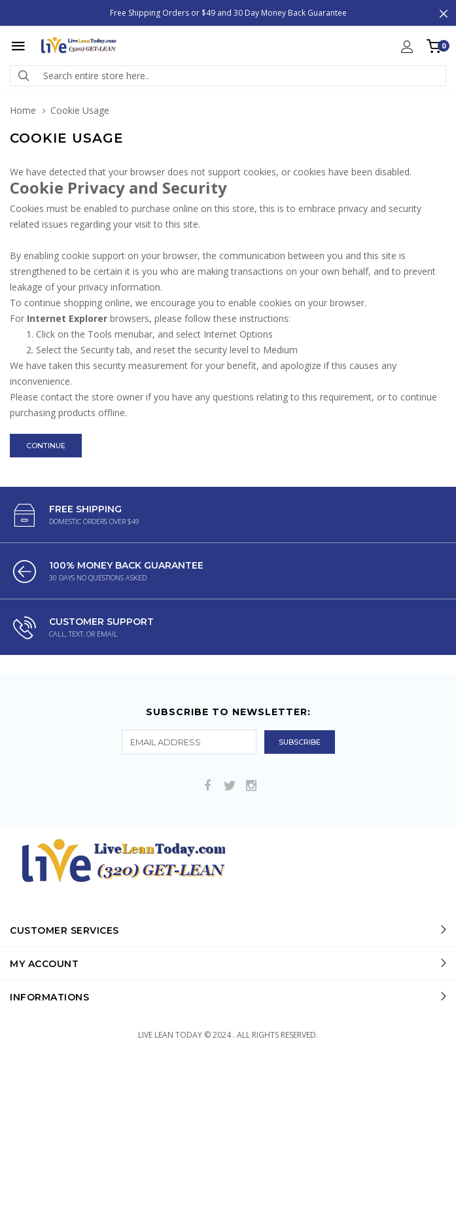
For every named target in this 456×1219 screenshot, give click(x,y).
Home (23, 110)
